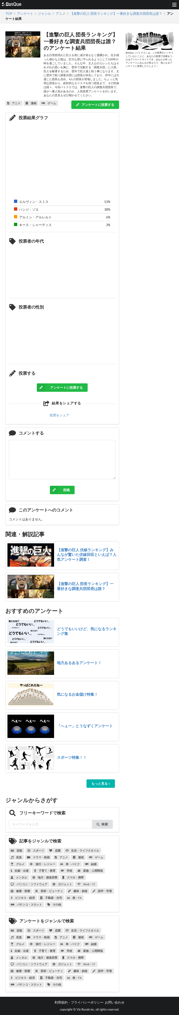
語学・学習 (102, 891)
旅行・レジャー (42, 864)
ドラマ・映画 (38, 857)
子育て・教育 (44, 870)
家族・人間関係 (90, 870)
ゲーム (96, 857)
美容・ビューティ (49, 891)
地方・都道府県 (44, 877)
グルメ (17, 864)
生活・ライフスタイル (82, 850)
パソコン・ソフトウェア (29, 884)
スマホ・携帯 (73, 877)
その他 (54, 904)
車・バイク (70, 864)
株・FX (74, 898)
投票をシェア (59, 415)
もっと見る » (100, 783)
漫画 (78, 857)
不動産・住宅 (51, 898)
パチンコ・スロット (26, 904)
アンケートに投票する (95, 105)
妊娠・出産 (20, 870)
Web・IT (86, 884)
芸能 (16, 850)
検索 (102, 824)
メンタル (19, 877)
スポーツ (36, 850)
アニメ (61, 857)
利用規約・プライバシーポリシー (79, 1002)
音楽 (16, 857)
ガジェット (62, 884)
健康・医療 (20, 891)
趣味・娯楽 (77, 891)
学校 (66, 870)
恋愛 (55, 850)
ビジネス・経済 (23, 898)
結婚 (90, 864)
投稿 (60, 490)
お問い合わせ (114, 1002)
